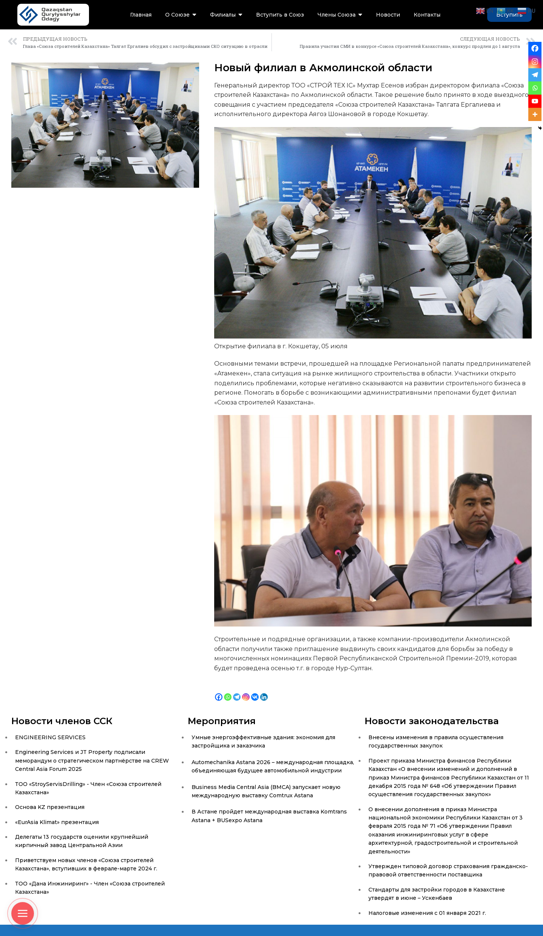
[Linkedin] (264, 691)
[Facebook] (218, 691)
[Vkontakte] (255, 691)
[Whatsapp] (228, 691)
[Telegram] (237, 691)
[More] (534, 114)
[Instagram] (246, 691)
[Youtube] (534, 101)
